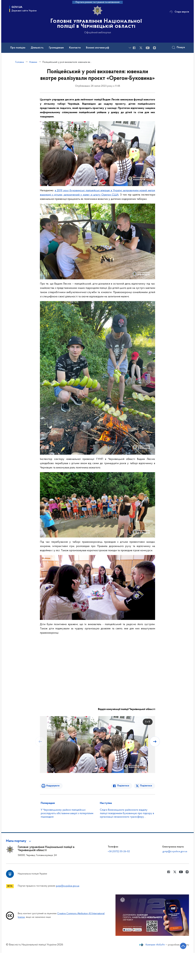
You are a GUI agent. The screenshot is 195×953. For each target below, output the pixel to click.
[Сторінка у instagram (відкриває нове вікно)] (154, 48)
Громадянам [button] (56, 47)
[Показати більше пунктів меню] (129, 48)
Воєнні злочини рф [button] (97, 47)
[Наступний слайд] (155, 741)
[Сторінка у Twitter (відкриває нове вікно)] (141, 48)
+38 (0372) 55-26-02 (119, 851)
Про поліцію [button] (17, 47)
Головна (19, 62)
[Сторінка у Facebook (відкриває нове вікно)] (134, 48)
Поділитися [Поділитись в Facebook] (123, 786)
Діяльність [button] (37, 47)
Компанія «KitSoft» (155, 945)
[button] (19, 841)
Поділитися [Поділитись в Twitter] (146, 786)
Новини (33, 62)
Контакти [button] (75, 47)
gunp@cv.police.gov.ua (174, 851)
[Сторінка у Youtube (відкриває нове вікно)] (148, 48)
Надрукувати (52, 786)
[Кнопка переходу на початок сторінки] (183, 946)
